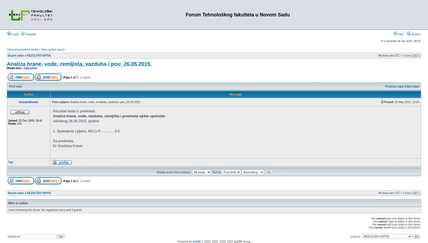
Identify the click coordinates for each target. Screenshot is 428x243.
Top (10, 162)
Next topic (413, 86)
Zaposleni (30, 68)
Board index (16, 55)
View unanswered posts (22, 49)
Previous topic (394, 86)
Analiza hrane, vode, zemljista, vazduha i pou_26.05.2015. (79, 64)
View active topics (53, 49)
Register (29, 34)
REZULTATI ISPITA (39, 55)
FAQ (399, 34)
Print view (15, 86)
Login (13, 34)
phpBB (197, 241)
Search (414, 34)
